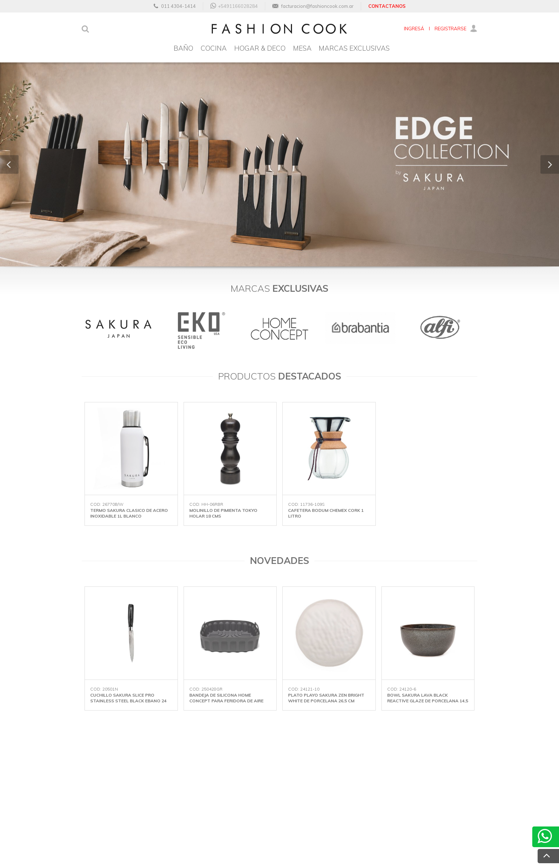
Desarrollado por (439, 848)
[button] (9, 164)
